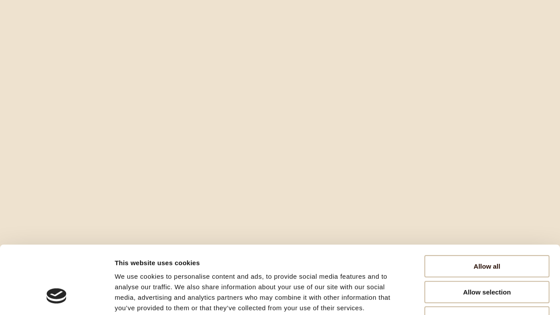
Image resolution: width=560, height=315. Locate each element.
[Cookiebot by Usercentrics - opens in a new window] (56, 297)
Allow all (487, 208)
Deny (487, 259)
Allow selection (487, 234)
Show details (459, 297)
